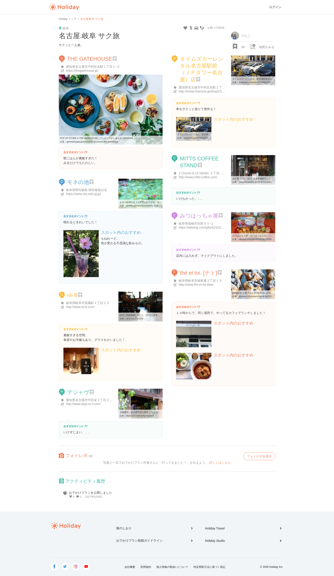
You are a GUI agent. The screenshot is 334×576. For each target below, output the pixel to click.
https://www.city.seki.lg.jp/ (83, 194)
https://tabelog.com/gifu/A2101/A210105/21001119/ (214, 227)
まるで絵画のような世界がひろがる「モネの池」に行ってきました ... (154, 202)
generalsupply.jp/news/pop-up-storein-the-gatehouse (92, 142)
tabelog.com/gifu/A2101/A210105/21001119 (260, 239)
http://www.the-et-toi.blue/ (196, 284)
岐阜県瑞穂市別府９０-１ (196, 223)
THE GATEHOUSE (89, 59)
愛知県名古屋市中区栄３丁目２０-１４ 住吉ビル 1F (101, 400)
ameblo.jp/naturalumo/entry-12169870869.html (149, 206)
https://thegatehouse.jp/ (82, 70)
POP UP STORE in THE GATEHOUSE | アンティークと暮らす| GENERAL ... (98, 138)
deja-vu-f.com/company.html (140, 416)
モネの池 (78, 182)
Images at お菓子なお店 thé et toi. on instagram (255, 293)
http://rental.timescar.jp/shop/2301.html (205, 91)
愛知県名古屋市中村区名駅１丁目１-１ (205, 87)
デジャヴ (78, 392)
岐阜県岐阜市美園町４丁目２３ (87, 303)
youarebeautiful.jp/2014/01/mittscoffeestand (260, 182)
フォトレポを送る (259, 456)
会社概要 (130, 566)
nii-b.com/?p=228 (134, 318)
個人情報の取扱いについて (172, 566)
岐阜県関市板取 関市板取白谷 (86, 190)
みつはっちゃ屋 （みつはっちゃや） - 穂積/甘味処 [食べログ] (262, 236)
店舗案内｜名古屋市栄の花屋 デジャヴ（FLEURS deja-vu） (149, 412)
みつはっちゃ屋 (199, 216)
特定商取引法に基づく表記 (209, 566)
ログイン (275, 7)
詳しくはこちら (220, 462)
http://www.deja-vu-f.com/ (83, 404)
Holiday (64, 7)
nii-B (72, 295)
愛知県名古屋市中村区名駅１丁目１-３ (93, 66)
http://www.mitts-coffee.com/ (198, 177)
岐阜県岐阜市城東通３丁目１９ (200, 280)
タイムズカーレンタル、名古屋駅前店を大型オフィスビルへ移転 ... (265, 79)
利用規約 (145, 566)
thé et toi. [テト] (198, 273)
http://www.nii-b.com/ (80, 307)
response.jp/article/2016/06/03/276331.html (260, 82)
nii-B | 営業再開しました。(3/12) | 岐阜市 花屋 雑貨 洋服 (147, 315)
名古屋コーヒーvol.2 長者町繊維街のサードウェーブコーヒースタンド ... (268, 178)
